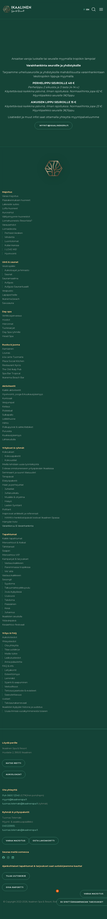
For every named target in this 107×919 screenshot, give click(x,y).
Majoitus (7, 192)
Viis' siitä (9, 571)
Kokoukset (8, 452)
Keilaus (6, 406)
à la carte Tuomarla (12, 357)
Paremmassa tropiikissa (17, 567)
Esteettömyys (12, 674)
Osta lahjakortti (44, 841)
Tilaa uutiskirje (12, 649)
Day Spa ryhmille (11, 332)
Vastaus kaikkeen (14, 563)
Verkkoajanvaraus (12, 315)
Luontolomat (12, 241)
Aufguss (9, 282)
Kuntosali (7, 398)
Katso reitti (13, 763)
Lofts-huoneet (10, 208)
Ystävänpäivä (9, 620)
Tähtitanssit (8, 546)
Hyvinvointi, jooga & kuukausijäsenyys (22, 394)
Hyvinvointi (10, 253)
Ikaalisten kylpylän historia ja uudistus (22, 707)
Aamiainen (8, 348)
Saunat (8, 274)
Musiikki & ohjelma (15, 497)
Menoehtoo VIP (11, 554)
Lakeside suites (10, 204)
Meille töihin (11, 653)
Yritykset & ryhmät (13, 447)
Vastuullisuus (11, 686)
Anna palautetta (13, 661)
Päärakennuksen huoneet (16, 200)
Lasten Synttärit (13, 505)
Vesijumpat (8, 402)
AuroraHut (8, 212)
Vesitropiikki (8, 266)
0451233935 (8, 825)
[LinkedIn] (13, 857)
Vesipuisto (7, 290)
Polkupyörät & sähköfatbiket (17, 427)
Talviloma (10, 600)
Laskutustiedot (13, 657)
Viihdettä (9, 237)
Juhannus (10, 612)
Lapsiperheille (9, 294)
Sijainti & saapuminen (16, 682)
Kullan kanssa (12, 245)
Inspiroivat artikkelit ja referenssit (20, 513)
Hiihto (5, 423)
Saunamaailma (10, 278)
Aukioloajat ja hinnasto (17, 270)
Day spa (6, 311)
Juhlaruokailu (12, 493)
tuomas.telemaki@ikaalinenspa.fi (20, 803)
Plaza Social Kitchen (13, 361)
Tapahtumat (9, 534)
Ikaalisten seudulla (12, 616)
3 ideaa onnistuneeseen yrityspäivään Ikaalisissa (28, 468)
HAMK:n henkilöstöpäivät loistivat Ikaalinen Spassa (32, 517)
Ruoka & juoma (11, 344)
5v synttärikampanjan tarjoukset (81, 902)
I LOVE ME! (11, 249)
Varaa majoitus (93, 894)
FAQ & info (8, 666)
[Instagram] (8, 857)
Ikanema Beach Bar (13, 377)
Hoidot (6, 319)
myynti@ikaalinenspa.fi (53, 125)
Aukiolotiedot (9, 637)
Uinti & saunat (10, 262)
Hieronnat (7, 323)
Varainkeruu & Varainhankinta (17, 525)
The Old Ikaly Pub (11, 369)
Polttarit (6, 509)
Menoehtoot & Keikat (14, 542)
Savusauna (8, 303)
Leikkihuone (8, 418)
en (87, 9)
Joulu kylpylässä (13, 591)
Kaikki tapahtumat (12, 538)
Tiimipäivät (8, 476)
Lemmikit (10, 678)
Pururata (7, 431)
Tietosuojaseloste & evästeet (20, 690)
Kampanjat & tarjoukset (15, 559)
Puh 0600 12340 (11, 795)
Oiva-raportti (15, 887)
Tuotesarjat (8, 328)
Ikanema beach (10, 299)
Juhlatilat (9, 488)
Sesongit (7, 579)
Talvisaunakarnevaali (16, 702)
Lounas (6, 352)
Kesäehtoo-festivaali (13, 624)
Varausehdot (9, 224)
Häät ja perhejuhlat (13, 484)
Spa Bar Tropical (11, 373)
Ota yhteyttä (11, 645)
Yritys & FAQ (9, 633)
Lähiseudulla (9, 439)
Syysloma (10, 583)
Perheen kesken (14, 233)
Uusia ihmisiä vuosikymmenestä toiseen (26, 711)
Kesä (7, 608)
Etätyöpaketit (9, 480)
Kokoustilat (11, 460)
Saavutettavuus (13, 694)
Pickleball (7, 410)
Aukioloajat (14, 774)
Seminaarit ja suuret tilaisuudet (19, 472)
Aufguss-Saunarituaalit (17, 286)
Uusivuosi (10, 595)
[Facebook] (3, 857)
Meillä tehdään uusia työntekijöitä (20, 464)
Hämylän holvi (9, 521)
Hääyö (8, 501)
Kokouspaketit (13, 456)
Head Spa (7, 336)
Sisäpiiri (6, 550)
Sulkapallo (7, 414)
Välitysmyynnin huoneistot (16, 216)
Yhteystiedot (9, 641)
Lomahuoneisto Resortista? (17, 220)
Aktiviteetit (8, 386)
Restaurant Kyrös (11, 365)
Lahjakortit (10, 670)
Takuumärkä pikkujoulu (17, 587)
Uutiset (6, 698)
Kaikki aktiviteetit (11, 390)
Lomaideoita (9, 228)
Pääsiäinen (10, 604)
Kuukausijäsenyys (11, 435)
